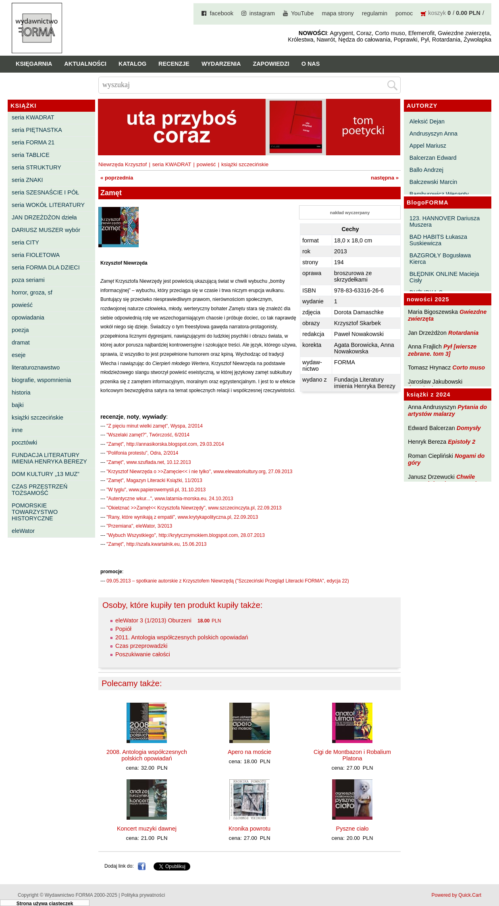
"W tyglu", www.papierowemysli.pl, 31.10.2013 (156, 490)
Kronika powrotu (249, 828)
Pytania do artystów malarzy (447, 410)
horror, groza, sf (32, 292)
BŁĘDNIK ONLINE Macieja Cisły (444, 277)
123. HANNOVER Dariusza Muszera (445, 221)
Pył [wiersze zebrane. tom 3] (442, 350)
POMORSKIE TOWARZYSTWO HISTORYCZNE (35, 512)
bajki (18, 405)
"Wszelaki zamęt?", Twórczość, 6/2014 (147, 435)
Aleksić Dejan (427, 121)
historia (21, 392)
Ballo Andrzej (426, 170)
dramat (21, 342)
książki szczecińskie (37, 417)
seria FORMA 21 (33, 142)
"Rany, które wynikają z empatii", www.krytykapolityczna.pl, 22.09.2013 (182, 517)
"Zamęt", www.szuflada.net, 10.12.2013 (148, 462)
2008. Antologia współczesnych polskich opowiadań (146, 755)
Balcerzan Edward (433, 157)
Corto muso (468, 367)
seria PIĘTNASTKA (37, 130)
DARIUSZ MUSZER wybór (46, 230)
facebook (221, 13)
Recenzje (173, 64)
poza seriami (28, 280)
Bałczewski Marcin (433, 182)
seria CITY (25, 242)
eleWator (23, 531)
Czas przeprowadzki (141, 646)
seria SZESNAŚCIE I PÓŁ (45, 192)
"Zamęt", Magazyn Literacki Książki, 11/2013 (154, 480)
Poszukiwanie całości (142, 654)
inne (17, 430)
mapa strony (338, 13)
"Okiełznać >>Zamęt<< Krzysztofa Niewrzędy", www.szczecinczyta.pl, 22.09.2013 (193, 508)
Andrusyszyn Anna (433, 133)
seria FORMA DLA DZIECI (46, 267)
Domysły (469, 428)
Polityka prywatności (143, 895)
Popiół (123, 629)
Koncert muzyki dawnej (147, 828)
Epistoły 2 (461, 441)
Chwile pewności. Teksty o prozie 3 (446, 480)
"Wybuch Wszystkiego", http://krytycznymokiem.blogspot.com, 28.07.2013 (185, 535)
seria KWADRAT (33, 117)
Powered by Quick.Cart (456, 895)
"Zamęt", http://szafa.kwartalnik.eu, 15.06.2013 (156, 544)
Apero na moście (249, 752)
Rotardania (463, 333)
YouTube (302, 13)
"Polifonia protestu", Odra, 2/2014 (142, 453)
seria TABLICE (31, 155)
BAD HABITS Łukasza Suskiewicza (438, 240)
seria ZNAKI (27, 180)
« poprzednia (116, 178)
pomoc (404, 13)
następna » (385, 178)
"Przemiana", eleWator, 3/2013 (139, 526)
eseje (18, 355)
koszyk (437, 13)
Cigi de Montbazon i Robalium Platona (352, 755)
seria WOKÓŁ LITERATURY (48, 205)
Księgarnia (34, 64)
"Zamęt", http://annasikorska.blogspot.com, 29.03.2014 (165, 444)
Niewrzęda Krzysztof (122, 164)
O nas (310, 64)
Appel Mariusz (428, 145)
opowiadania (28, 317)
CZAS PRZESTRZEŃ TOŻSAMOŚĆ (39, 489)
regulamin (374, 13)
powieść (22, 305)
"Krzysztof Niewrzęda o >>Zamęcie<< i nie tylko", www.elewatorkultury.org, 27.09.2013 (199, 471)
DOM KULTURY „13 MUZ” (45, 474)
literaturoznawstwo (36, 367)
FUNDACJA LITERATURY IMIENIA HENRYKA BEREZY (49, 458)
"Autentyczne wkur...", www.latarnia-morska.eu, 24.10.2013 (169, 498)
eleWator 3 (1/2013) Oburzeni (153, 620)
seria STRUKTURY (36, 167)
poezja (20, 330)
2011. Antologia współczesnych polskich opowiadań (181, 637)
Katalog (132, 64)
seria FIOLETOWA (36, 255)
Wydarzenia (221, 64)
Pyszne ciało (352, 828)
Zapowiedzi (271, 64)
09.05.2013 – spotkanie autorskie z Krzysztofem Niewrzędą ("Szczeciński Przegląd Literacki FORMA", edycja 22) (227, 581)
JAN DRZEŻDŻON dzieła (44, 217)
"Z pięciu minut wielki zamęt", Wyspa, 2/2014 (154, 426)
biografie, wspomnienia (41, 380)
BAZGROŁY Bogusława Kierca (440, 258)
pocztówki (24, 442)
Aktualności (85, 64)
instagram (262, 13)
